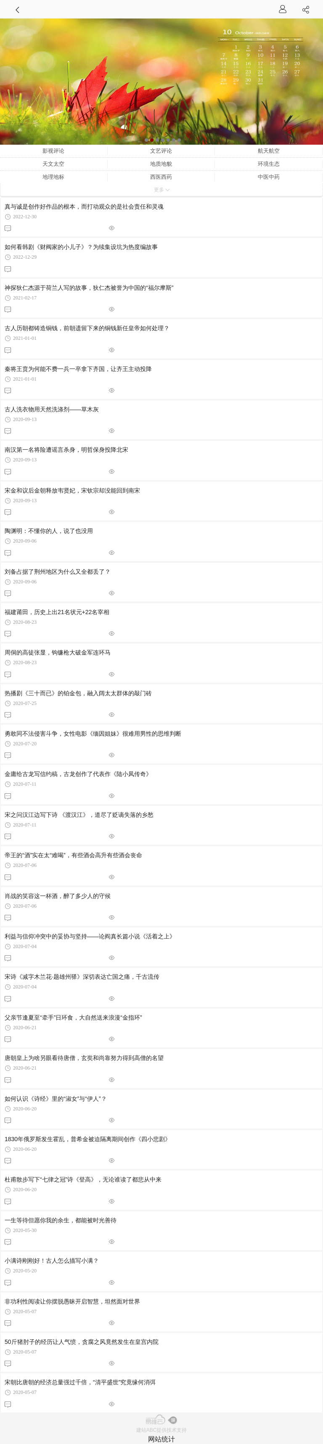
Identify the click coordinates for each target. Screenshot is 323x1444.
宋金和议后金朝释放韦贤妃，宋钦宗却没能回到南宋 (72, 490)
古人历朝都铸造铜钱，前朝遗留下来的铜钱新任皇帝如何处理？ (87, 328)
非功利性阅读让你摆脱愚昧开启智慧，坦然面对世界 (72, 1301)
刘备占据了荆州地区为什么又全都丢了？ (58, 571)
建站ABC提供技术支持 (161, 1430)
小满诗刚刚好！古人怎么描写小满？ (52, 1260)
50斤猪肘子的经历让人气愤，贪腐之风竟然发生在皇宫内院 (82, 1341)
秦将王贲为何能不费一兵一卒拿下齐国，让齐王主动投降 (78, 369)
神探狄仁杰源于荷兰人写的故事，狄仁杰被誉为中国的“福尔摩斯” (89, 287)
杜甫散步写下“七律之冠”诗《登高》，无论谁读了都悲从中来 (83, 1179)
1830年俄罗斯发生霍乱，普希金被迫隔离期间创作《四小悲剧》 (88, 1139)
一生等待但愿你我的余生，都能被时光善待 (60, 1220)
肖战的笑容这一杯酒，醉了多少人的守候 (58, 896)
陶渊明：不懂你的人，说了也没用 (49, 530)
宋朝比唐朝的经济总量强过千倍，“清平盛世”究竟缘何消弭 (80, 1382)
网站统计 (161, 1439)
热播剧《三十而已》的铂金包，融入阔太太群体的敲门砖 (78, 693)
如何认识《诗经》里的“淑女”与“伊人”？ (56, 1098)
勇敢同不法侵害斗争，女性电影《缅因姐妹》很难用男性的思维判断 (93, 733)
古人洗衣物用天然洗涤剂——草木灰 (52, 409)
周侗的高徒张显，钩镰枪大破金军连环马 (58, 652)
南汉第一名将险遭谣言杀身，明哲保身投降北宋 (66, 449)
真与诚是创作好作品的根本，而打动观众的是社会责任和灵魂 (84, 206)
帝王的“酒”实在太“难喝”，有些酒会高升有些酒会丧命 (73, 855)
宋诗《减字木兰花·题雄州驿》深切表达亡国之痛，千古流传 (82, 976)
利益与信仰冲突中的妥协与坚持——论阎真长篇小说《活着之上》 (90, 936)
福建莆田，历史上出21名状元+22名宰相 (57, 612)
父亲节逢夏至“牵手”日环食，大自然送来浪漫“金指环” (73, 1017)
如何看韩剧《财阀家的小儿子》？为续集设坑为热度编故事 (81, 247)
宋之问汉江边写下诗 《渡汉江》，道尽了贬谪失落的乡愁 (79, 814)
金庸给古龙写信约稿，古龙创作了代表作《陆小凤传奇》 (78, 774)
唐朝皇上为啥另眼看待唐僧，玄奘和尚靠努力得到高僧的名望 (84, 1058)
